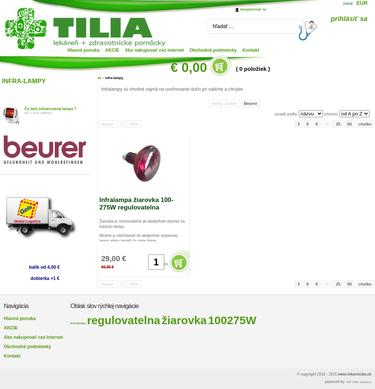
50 (349, 124)
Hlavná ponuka (83, 50)
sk (99, 78)
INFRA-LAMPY (24, 81)
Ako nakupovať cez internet (154, 50)
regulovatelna (123, 320)
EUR (362, 3)
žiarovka (184, 320)
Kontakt (251, 50)
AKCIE (112, 50)
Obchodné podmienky (213, 50)
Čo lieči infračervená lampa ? (50, 109)
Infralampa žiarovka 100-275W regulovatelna (136, 203)
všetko (365, 124)
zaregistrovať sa (253, 9)
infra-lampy (114, 78)
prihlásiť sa (349, 18)
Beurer (250, 103)
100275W (232, 320)
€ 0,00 (189, 67)
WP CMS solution (358, 382)
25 (338, 124)
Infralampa (78, 323)
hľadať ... (223, 26)
